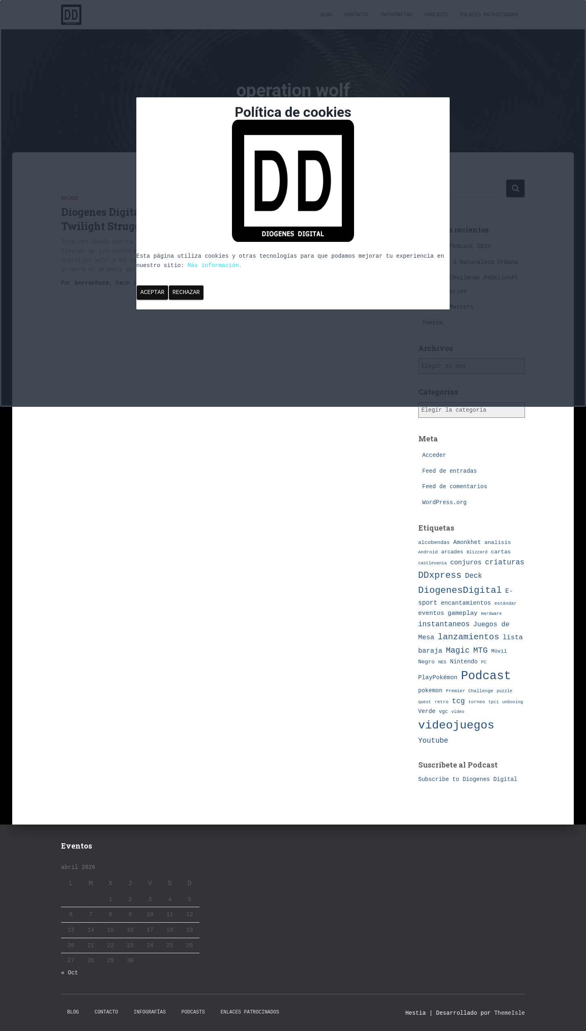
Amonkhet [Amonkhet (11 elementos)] (467, 542)
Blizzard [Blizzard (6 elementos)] (477, 552)
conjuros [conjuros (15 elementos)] (465, 562)
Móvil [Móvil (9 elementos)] (499, 651)
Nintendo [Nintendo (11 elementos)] (464, 661)
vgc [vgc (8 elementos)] (443, 712)
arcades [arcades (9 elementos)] (452, 552)
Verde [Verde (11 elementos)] (427, 711)
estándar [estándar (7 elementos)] (505, 603)
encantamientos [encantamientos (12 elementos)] (466, 603)
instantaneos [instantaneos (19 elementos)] (444, 624)
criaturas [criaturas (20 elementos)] (505, 562)
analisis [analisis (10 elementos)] (497, 543)
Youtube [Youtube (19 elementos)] (433, 741)
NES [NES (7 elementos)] (442, 662)
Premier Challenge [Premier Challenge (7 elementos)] (470, 690)
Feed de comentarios (455, 486)
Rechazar (186, 292)
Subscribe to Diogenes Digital (468, 779)
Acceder (434, 455)
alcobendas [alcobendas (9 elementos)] (434, 543)
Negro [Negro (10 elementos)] (426, 662)
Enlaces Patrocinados (250, 1012)
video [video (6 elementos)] (457, 711)
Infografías (149, 1012)
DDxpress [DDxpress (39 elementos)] (440, 575)
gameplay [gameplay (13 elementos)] (462, 613)
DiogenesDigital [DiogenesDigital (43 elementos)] (460, 590)
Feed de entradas (449, 471)
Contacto (106, 1012)
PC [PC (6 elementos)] (483, 662)
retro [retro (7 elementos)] (441, 701)
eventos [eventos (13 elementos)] (431, 613)
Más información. (215, 265)
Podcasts (193, 1012)
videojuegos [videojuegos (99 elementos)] (456, 725)
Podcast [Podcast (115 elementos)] (486, 676)
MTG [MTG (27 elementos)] (480, 650)
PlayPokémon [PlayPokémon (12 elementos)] (438, 677)
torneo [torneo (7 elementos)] (476, 701)
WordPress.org (444, 502)
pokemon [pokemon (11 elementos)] (430, 690)
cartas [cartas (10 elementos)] (501, 552)
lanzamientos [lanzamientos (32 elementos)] (468, 637)
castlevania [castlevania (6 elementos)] (432, 563)
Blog (73, 1012)
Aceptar (152, 292)
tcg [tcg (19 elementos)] (458, 701)
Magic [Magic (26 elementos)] (458, 650)
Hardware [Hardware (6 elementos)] (491, 613)
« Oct (69, 973)
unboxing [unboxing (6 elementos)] (512, 702)
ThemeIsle (509, 1013)
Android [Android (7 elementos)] (428, 552)
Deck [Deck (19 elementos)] (473, 576)
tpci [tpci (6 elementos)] (493, 702)
